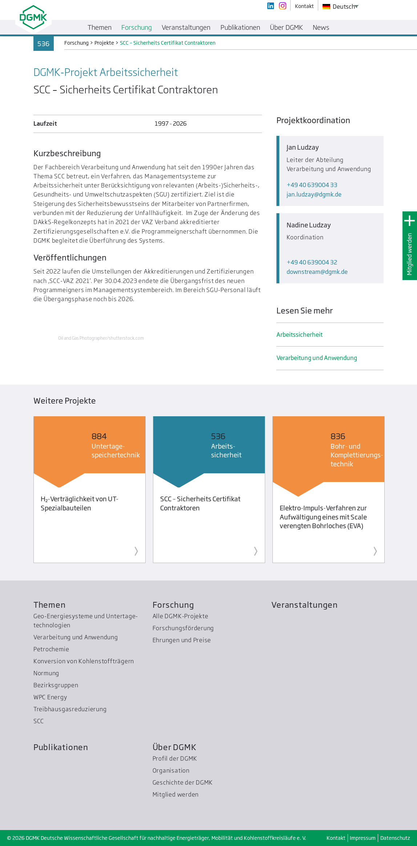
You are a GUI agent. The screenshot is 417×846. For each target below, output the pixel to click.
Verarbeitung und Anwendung (316, 357)
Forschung (173, 605)
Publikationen (60, 747)
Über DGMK (175, 747)
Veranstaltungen (304, 605)
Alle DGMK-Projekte (180, 616)
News (321, 27)
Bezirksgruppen (55, 685)
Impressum (363, 838)
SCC (38, 721)
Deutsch (339, 6)
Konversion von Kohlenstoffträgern (83, 661)
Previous (20, 491)
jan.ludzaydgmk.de (314, 194)
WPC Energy (50, 697)
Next (396, 491)
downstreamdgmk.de (317, 271)
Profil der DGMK (175, 758)
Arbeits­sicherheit (299, 334)
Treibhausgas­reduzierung (70, 709)
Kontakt (336, 838)
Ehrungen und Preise (182, 640)
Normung (46, 673)
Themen (49, 605)
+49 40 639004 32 (312, 262)
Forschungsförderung (183, 628)
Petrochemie (51, 649)
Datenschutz (395, 838)
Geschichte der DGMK (183, 782)
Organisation (171, 770)
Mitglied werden (409, 254)
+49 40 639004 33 (312, 185)
